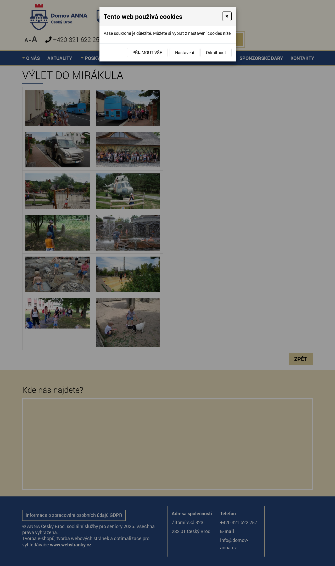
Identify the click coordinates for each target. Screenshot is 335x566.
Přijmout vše (147, 52)
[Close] (226, 16)
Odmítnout (216, 52)
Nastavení (184, 52)
